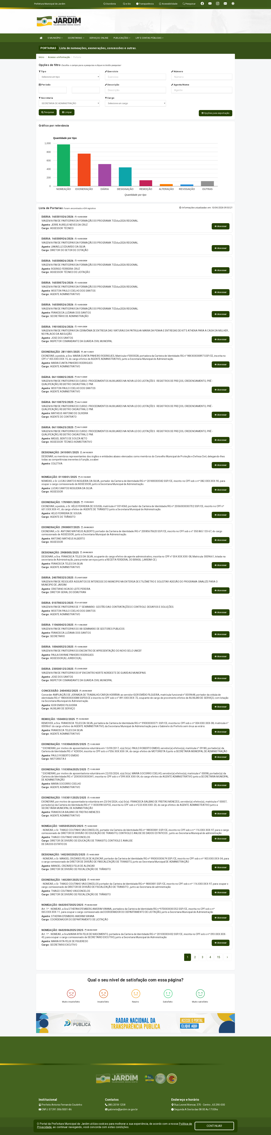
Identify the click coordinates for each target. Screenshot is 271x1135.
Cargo (109, 98)
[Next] (218, 956)
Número (177, 71)
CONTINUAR (214, 1126)
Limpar (67, 112)
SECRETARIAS (76, 38)
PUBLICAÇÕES (122, 38)
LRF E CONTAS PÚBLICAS (149, 38)
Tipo (42, 71)
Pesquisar (47, 112)
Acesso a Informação (59, 57)
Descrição (112, 84)
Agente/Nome (180, 84)
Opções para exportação (215, 113)
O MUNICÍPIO (55, 38)
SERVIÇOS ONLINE (98, 38)
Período (44, 84)
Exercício (111, 71)
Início (41, 57)
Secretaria (46, 98)
